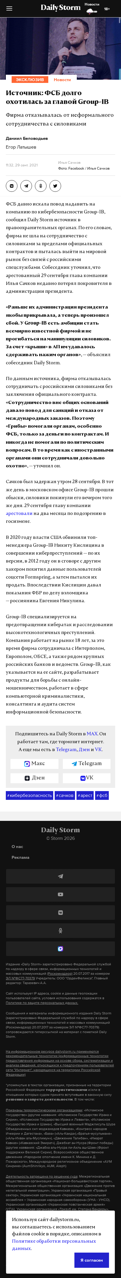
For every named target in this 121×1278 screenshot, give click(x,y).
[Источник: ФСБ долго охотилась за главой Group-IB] (11, 186)
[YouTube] (60, 894)
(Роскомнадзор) (59, 973)
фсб (102, 795)
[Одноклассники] (60, 930)
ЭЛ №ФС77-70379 (20, 978)
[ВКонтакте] (60, 912)
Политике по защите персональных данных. (42, 1003)
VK (98, 750)
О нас (17, 846)
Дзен (84, 750)
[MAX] (60, 948)
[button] (9, 10)
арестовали (19, 513)
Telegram (66, 750)
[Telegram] (60, 876)
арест (85, 795)
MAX (92, 734)
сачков (65, 795)
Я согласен (92, 1260)
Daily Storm (60, 8)
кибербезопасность (29, 795)
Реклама (20, 857)
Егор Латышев (21, 146)
